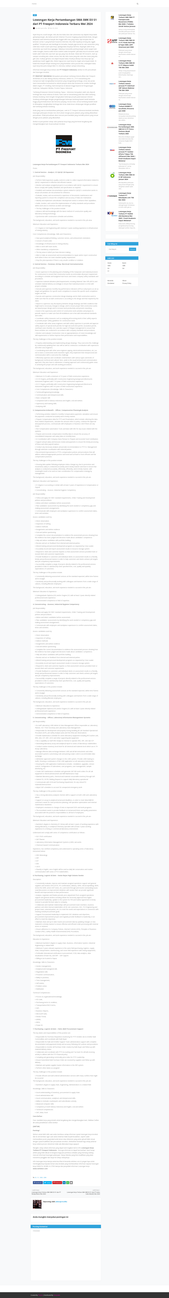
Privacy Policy (126, 283)
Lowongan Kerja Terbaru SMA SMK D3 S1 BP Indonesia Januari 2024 (127, 176)
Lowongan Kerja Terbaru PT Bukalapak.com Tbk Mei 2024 (126, 196)
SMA (41, 1177)
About (124, 281)
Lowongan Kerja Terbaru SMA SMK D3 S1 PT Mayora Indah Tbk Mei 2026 (127, 64)
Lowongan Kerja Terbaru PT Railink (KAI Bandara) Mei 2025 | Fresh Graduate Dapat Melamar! (127, 216)
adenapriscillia (42, 28)
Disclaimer (111, 283)
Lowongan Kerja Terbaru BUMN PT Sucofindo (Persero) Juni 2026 (126, 107)
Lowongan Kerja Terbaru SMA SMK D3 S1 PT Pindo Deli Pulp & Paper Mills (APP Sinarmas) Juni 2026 (127, 42)
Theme (40, 1295)
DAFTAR (36, 1126)
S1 (38, 1177)
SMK (45, 1177)
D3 (35, 1177)
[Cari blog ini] (118, 249)
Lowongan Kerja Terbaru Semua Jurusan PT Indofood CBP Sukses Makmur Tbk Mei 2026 (126, 85)
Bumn (124, 263)
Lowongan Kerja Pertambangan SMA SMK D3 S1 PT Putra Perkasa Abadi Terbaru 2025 (126, 129)
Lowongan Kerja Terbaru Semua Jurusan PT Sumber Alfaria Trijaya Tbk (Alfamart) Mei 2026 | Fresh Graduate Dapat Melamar (127, 154)
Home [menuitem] (34, 4)
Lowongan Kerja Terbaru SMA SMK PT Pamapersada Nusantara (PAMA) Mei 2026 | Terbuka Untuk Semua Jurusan (127, 20)
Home (109, 263)
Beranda (110, 281)
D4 (123, 268)
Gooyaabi (57, 1295)
